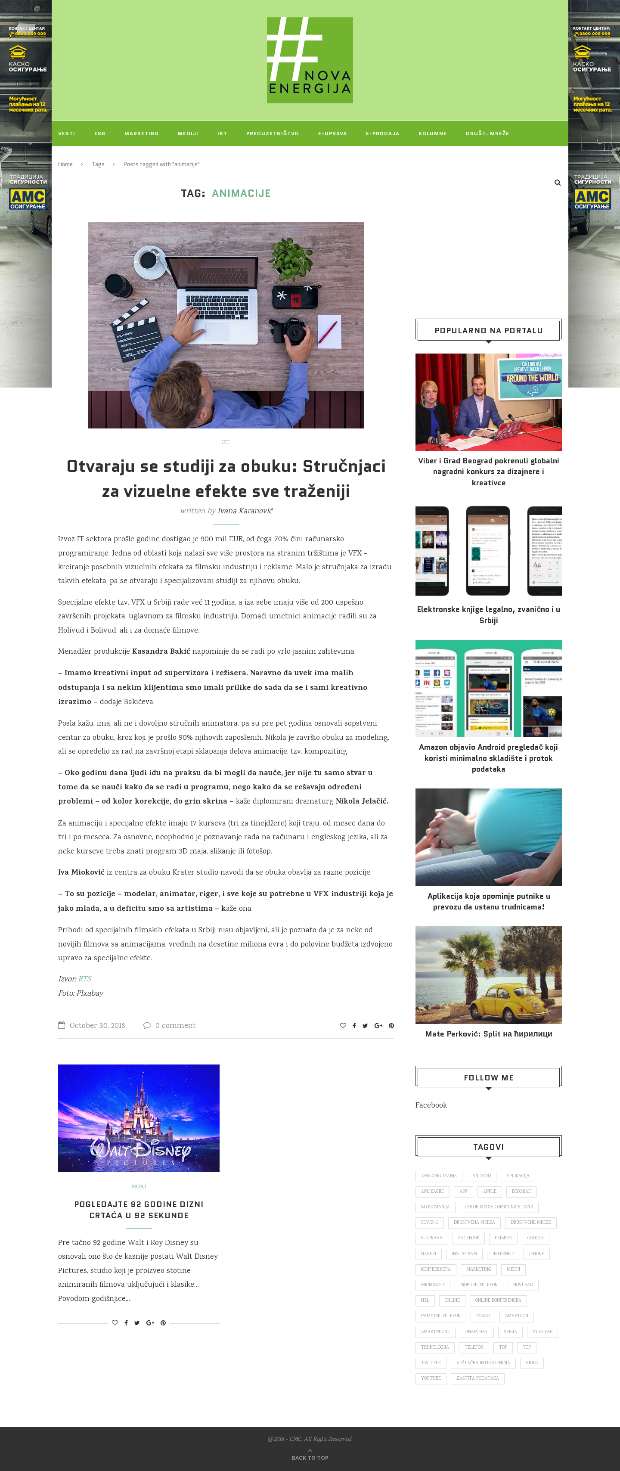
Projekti (72, 158)
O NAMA (117, 158)
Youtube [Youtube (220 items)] (431, 1378)
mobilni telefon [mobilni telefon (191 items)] (479, 1285)
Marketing (141, 133)
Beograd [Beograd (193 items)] (521, 1192)
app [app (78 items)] (463, 1192)
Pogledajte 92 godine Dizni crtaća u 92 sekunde (139, 1210)
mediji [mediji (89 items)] (513, 1269)
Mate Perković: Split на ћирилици (488, 1034)
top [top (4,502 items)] (527, 1347)
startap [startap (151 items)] (542, 1332)
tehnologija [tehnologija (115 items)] (435, 1347)
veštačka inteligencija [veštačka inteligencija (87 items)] (483, 1363)
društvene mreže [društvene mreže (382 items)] (531, 1223)
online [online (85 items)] (452, 1300)
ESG (99, 133)
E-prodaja (383, 133)
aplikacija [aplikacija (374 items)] (518, 1176)
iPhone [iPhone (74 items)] (536, 1254)
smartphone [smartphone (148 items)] (435, 1332)
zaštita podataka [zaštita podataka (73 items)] (477, 1378)
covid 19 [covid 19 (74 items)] (429, 1223)
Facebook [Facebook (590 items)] (468, 1238)
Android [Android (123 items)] (481, 1176)
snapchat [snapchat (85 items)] (476, 1332)
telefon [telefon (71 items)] (474, 1347)
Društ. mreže (487, 133)
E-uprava (332, 133)
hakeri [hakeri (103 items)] (428, 1254)
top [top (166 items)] (503, 1347)
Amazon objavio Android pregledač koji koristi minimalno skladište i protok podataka (488, 758)
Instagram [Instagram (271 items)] (464, 1254)
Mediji (188, 133)
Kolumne (432, 133)
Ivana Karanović (244, 511)
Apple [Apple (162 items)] (489, 1192)
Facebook (431, 1105)
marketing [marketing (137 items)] (478, 1269)
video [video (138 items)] (532, 1363)
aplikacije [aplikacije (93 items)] (432, 1192)
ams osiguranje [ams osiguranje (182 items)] (439, 1176)
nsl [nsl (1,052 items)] (425, 1300)
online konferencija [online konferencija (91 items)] (498, 1300)
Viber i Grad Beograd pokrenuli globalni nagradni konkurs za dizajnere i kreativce (488, 472)
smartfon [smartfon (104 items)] (516, 1316)
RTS (84, 979)
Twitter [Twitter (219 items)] (431, 1363)
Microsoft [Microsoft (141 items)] (433, 1285)
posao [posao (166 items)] (483, 1316)
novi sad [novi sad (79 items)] (523, 1285)
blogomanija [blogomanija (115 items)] (435, 1207)
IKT (222, 133)
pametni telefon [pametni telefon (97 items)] (441, 1316)
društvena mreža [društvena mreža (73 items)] (474, 1223)
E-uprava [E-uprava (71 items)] (432, 1238)
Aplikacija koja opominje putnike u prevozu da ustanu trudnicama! (489, 901)
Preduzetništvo (272, 133)
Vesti (66, 133)
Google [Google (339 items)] (535, 1238)
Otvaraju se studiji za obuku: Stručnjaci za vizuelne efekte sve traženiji (226, 478)
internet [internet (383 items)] (503, 1254)
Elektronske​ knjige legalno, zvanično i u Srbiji (488, 615)
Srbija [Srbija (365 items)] (510, 1332)
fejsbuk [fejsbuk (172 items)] (503, 1238)
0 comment (169, 1026)
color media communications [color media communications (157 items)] (499, 1207)
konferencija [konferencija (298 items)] (436, 1269)
